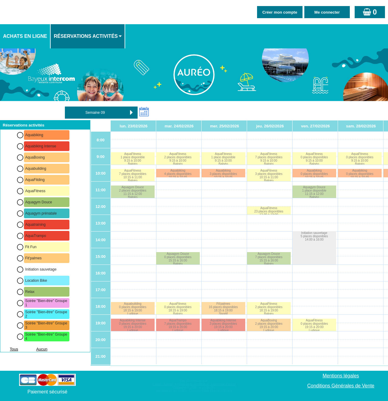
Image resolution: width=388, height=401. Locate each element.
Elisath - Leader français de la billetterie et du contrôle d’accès (194, 384)
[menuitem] (25, 36)
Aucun (41, 349)
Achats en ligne (25, 36)
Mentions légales (341, 375)
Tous (14, 349)
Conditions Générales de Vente (340, 385)
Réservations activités (86, 36)
